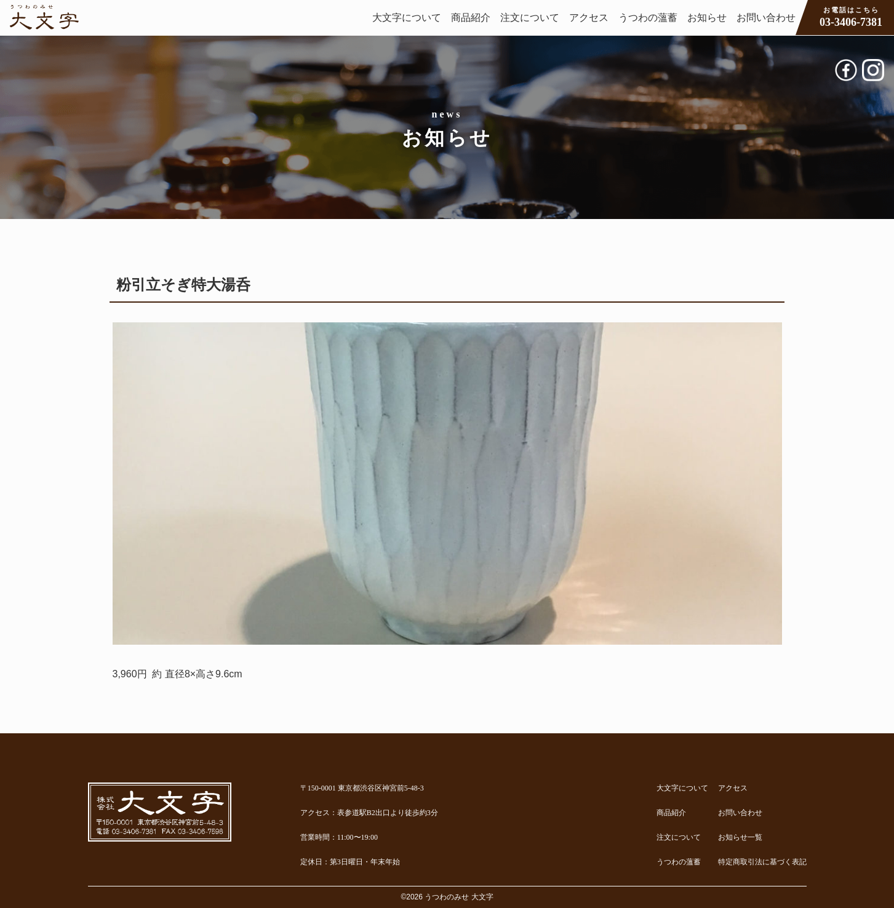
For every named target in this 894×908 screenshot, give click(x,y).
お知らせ (707, 17)
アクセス (589, 17)
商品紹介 (470, 17)
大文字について (406, 17)
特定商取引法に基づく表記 (762, 862)
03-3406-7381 (851, 16)
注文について (529, 17)
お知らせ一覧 (740, 837)
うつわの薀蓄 (647, 17)
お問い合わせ (766, 17)
